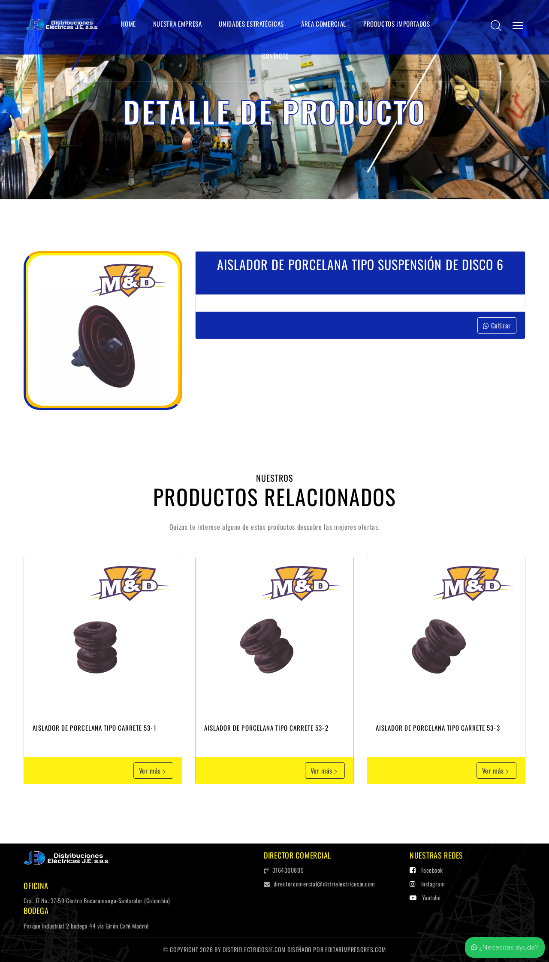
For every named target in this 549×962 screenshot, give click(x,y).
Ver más (153, 770)
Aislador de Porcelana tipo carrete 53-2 (266, 727)
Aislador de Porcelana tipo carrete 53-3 (438, 727)
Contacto (275, 55)
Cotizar (497, 325)
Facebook (426, 869)
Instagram (427, 883)
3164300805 (284, 869)
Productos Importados (396, 23)
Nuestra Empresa (177, 23)
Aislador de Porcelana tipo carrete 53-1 (95, 727)
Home (128, 23)
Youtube (425, 897)
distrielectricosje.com (254, 949)
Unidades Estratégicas (251, 23)
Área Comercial (323, 23)
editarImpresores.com (355, 949)
